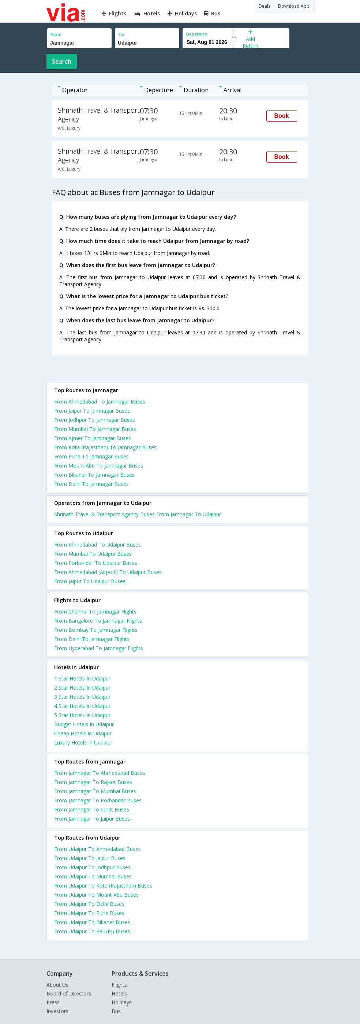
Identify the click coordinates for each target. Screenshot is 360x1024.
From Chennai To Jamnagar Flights (95, 611)
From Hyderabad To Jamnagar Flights (98, 648)
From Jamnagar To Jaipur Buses (92, 818)
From (55, 34)
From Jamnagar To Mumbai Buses (95, 791)
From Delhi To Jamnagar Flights (92, 638)
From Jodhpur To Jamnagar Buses (94, 419)
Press (53, 1002)
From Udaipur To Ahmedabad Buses (97, 848)
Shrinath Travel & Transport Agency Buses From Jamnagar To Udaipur (137, 514)
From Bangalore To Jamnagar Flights (98, 620)
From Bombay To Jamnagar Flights (96, 629)
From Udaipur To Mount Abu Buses (96, 894)
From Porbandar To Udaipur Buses (95, 562)
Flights (119, 984)
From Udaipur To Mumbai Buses (93, 876)
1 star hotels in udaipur (82, 678)
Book (281, 116)
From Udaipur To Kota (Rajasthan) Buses (103, 885)
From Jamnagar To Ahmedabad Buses (99, 772)
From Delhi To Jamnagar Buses (91, 483)
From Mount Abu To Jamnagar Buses (98, 465)
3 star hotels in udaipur (82, 696)
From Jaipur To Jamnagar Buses (92, 410)
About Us (57, 984)
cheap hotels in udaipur (83, 733)
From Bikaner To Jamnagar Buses (94, 474)
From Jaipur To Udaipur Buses (89, 581)
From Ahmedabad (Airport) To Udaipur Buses (108, 572)
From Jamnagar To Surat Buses (91, 809)
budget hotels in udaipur (84, 724)
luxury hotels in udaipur (83, 742)
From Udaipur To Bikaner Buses (92, 922)
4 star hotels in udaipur (82, 705)
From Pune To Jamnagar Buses (91, 456)
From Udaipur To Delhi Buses (89, 903)
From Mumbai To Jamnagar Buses (95, 428)
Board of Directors (68, 993)
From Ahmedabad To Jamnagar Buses (99, 401)
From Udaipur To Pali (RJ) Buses (92, 931)
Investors (57, 1011)
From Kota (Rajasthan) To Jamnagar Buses (105, 447)
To (121, 34)
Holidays (122, 1002)
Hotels (119, 993)
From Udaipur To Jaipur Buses (89, 858)
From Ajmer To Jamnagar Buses (92, 438)
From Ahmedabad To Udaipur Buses (97, 544)
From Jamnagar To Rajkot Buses (93, 782)
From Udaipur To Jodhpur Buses (92, 867)
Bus (116, 1011)
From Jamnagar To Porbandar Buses (98, 800)
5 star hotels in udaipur (82, 715)
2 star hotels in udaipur (82, 687)
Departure (196, 34)
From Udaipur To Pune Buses (89, 912)
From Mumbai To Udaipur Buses (93, 553)
